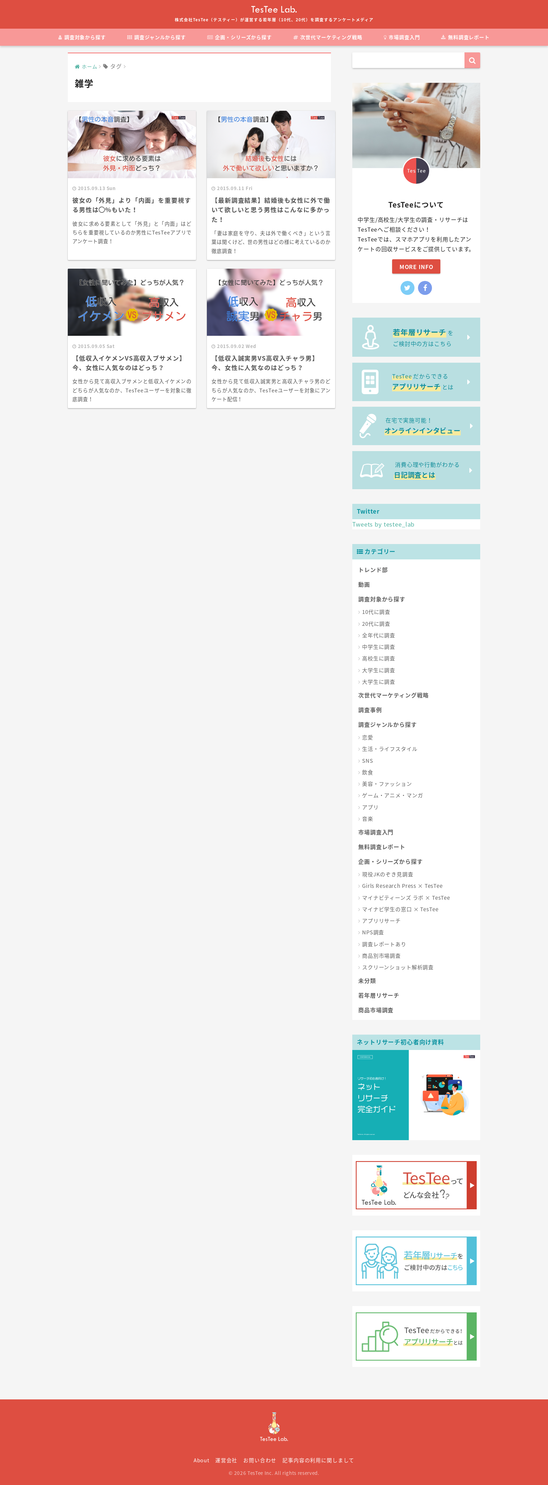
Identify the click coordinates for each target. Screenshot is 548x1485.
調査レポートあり (384, 944)
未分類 (367, 980)
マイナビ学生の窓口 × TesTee (400, 909)
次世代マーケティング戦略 (327, 37)
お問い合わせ (259, 1460)
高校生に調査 (378, 658)
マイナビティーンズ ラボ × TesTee (406, 897)
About (201, 1460)
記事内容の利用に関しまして (318, 1460)
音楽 (367, 819)
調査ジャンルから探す (156, 37)
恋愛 (367, 737)
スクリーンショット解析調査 (398, 967)
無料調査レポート (465, 37)
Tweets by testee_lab (383, 524)
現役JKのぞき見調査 (387, 874)
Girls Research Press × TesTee (402, 886)
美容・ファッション (387, 784)
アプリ (370, 807)
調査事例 (370, 709)
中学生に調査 (378, 647)
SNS (367, 761)
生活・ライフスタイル (390, 749)
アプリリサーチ (381, 921)
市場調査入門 (402, 37)
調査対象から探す (82, 37)
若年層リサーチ (378, 995)
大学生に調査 (378, 670)
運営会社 (226, 1460)
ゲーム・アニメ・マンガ (392, 795)
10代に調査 (376, 612)
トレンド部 (373, 569)
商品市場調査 (376, 1010)
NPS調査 (373, 932)
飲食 (367, 772)
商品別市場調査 (381, 955)
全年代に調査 (378, 635)
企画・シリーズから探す (239, 37)
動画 (364, 584)
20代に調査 (376, 624)
